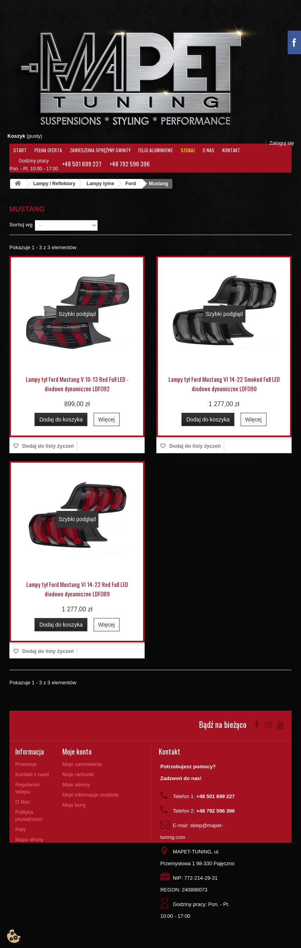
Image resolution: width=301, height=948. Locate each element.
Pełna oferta (48, 150)
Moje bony (74, 805)
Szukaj (188, 150)
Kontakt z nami (32, 774)
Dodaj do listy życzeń (47, 446)
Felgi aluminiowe (155, 150)
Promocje (26, 764)
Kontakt (231, 150)
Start (20, 150)
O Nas (208, 150)
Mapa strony (29, 839)
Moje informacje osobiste (90, 795)
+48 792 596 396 (129, 163)
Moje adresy (76, 785)
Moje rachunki (78, 774)
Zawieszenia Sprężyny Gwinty (100, 150)
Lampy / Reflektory (54, 183)
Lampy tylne (100, 183)
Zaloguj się (281, 143)
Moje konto (77, 751)
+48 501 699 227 (82, 163)
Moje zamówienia (82, 764)
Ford (130, 183)
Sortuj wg (21, 225)
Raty (20, 829)
